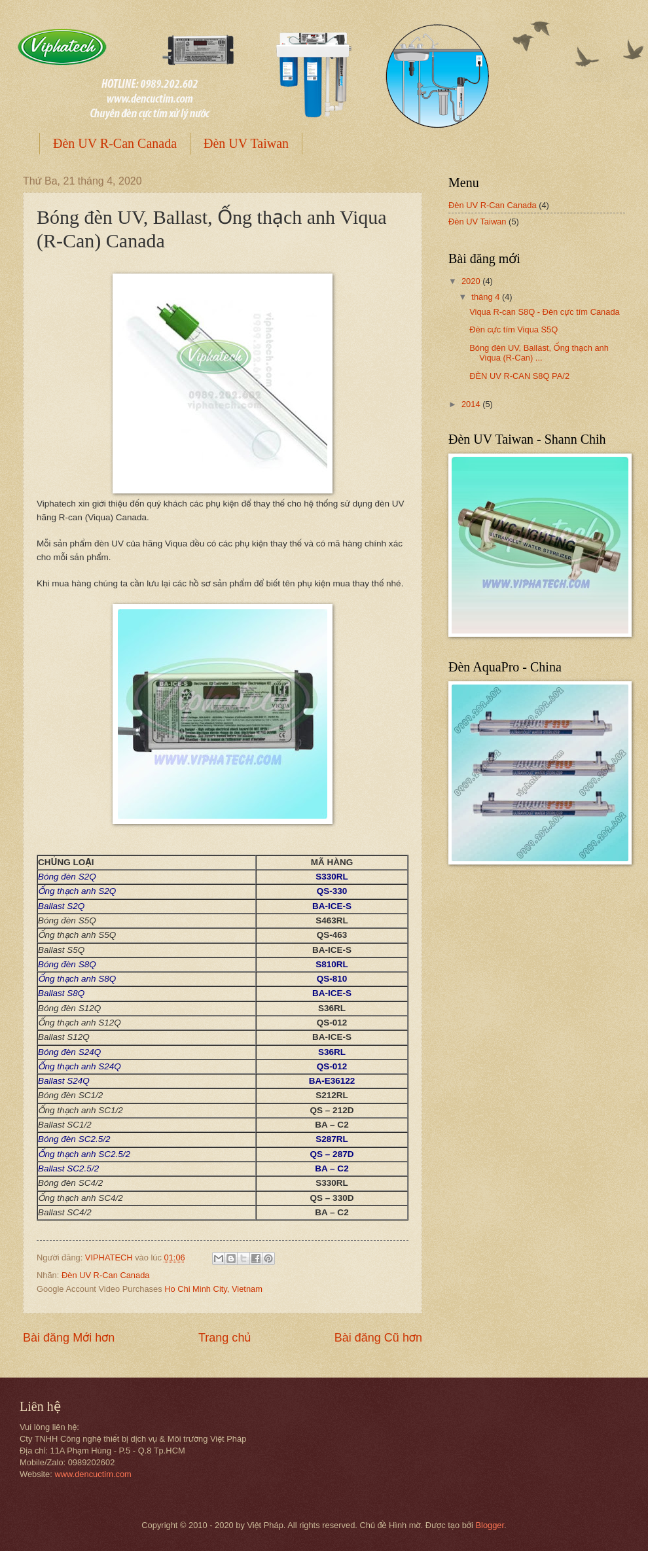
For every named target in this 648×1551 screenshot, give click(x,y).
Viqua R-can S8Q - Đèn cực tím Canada (544, 312)
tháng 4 (486, 297)
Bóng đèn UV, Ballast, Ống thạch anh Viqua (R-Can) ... (539, 353)
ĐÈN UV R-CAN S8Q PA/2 (519, 376)
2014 (471, 404)
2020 (471, 281)
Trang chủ (224, 1337)
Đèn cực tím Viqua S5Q (513, 329)
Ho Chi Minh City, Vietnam (213, 1289)
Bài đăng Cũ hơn (378, 1337)
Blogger (489, 1525)
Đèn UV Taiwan (246, 143)
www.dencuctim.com (92, 1474)
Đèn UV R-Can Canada (115, 143)
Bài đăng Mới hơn (69, 1337)
